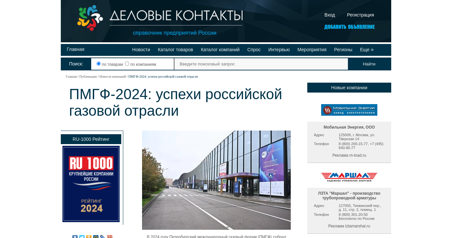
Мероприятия (311, 49)
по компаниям (140, 64)
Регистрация (360, 15)
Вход (329, 15)
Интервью (279, 49)
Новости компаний (112, 76)
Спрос (253, 49)
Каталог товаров (175, 49)
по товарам (110, 64)
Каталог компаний (220, 49)
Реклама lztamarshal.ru (349, 226)
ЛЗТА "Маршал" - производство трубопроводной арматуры (349, 195)
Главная (75, 49)
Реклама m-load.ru (349, 155)
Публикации (87, 76)
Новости (141, 49)
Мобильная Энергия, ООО (349, 127)
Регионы (343, 49)
